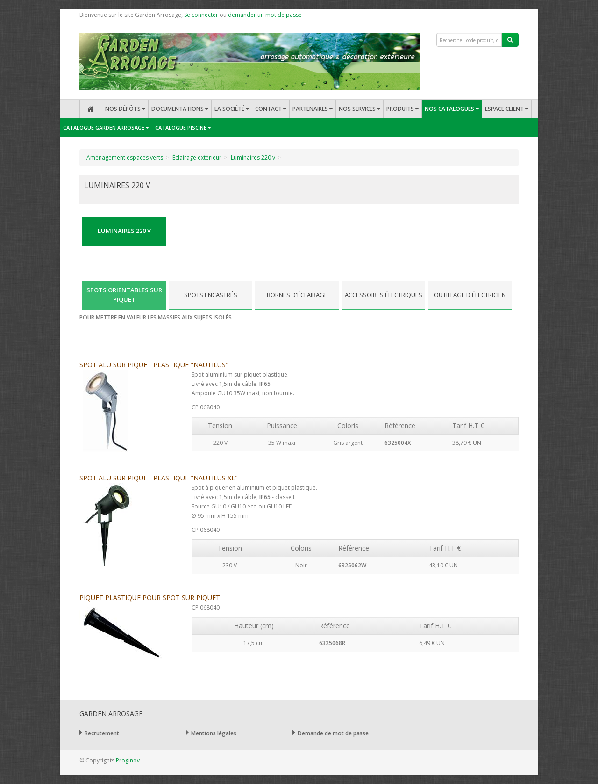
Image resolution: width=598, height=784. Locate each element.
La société (231, 109)
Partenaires (312, 109)
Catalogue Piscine (183, 127)
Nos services (359, 109)
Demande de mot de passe (330, 732)
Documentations (179, 109)
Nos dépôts (125, 109)
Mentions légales (211, 732)
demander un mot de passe (265, 15)
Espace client (506, 109)
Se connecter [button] (201, 15)
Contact (270, 109)
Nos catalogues (452, 109)
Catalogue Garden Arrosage (106, 127)
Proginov (128, 760)
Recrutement (99, 732)
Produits (402, 109)
